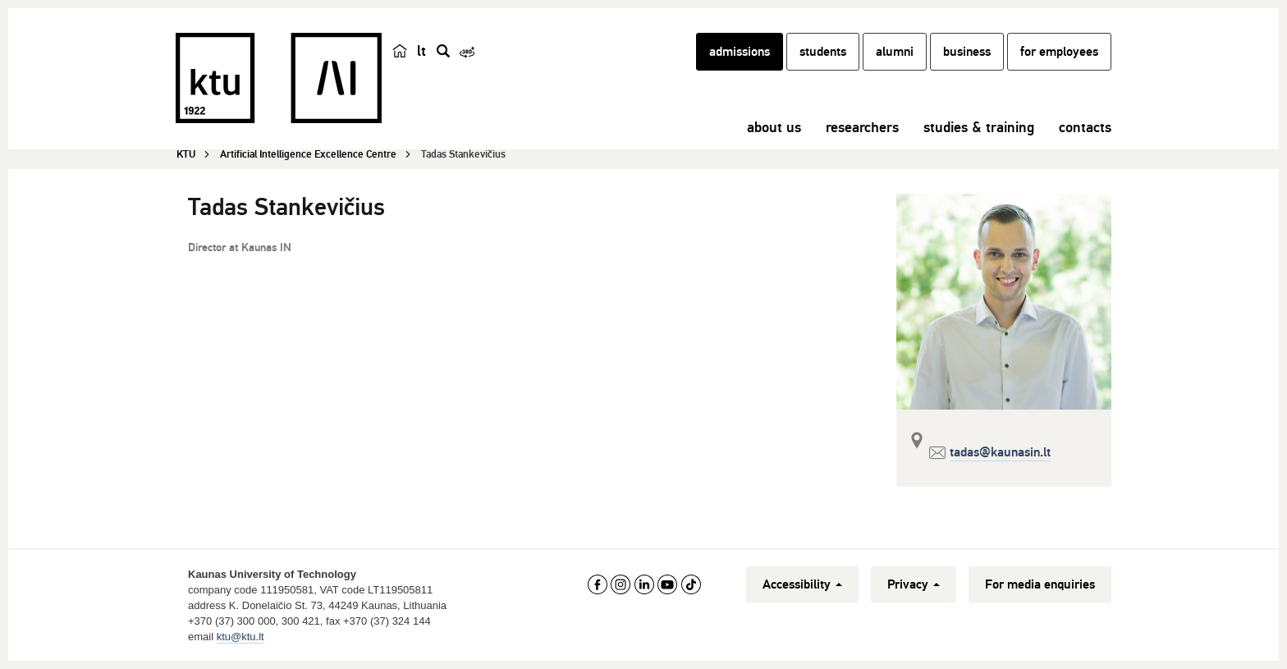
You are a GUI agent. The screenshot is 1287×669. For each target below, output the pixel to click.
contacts (1085, 127)
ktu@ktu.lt (240, 636)
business (967, 52)
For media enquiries (1040, 584)
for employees (1059, 52)
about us (774, 127)
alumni (895, 52)
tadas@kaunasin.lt (1000, 452)
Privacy (913, 584)
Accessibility (802, 584)
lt (421, 51)
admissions (739, 52)
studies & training (978, 127)
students (822, 52)
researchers (862, 127)
